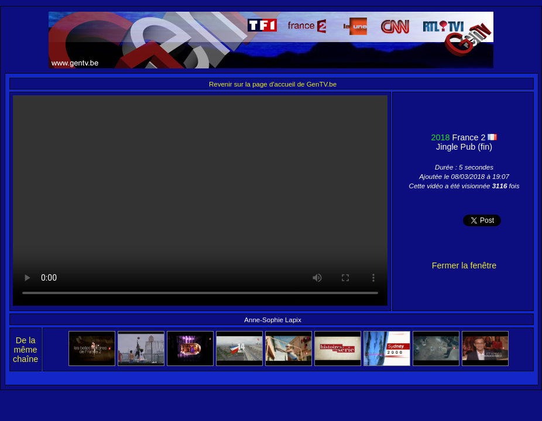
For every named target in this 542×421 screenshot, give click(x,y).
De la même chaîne (25, 350)
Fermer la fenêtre (464, 265)
